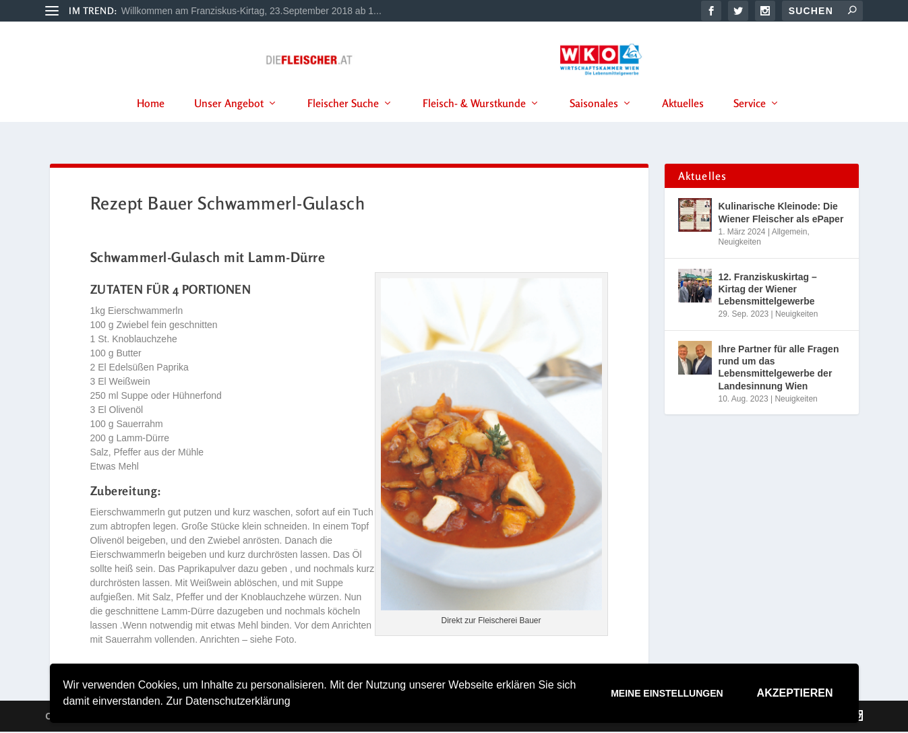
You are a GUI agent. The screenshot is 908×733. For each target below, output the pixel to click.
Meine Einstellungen (667, 693)
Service (749, 121)
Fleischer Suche (343, 121)
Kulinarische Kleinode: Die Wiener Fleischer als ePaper (781, 214)
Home (150, 121)
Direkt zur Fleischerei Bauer (491, 622)
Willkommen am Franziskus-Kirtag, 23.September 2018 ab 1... (251, 10)
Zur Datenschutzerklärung (228, 701)
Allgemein (790, 233)
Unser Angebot (229, 121)
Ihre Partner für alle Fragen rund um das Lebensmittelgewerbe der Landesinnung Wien (779, 369)
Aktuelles (683, 121)
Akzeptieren (795, 693)
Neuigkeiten (740, 244)
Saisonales (594, 121)
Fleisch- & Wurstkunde (474, 121)
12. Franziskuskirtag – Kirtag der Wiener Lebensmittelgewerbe (768, 291)
